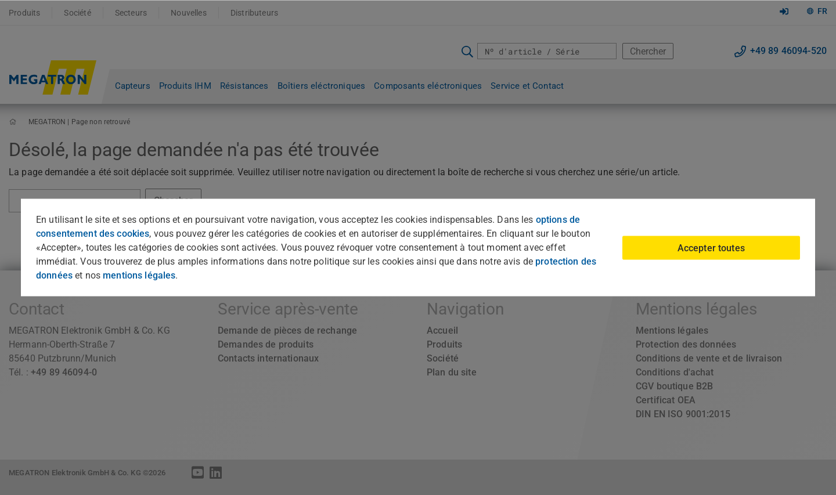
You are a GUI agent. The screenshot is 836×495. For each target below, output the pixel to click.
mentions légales (139, 275)
